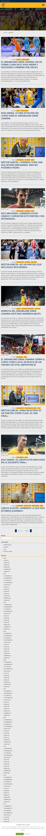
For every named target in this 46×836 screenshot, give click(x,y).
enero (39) (7, 715)
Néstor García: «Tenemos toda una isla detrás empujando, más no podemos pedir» (22, 165)
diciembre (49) (8, 748)
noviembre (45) (8, 693)
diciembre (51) (8, 633)
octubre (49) (7, 753)
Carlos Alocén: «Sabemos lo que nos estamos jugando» (23, 509)
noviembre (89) (8, 779)
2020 (5, 717)
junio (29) (6, 646)
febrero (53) (7, 655)
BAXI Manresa (20, 357)
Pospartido (34, 262)
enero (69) (7, 773)
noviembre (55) (8, 635)
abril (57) (6, 680)
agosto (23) (7, 671)
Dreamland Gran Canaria (27, 308)
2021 (5, 688)
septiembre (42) (8, 726)
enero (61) (7, 571)
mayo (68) (6, 649)
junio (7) (6, 560)
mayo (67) (6, 591)
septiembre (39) (8, 582)
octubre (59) (7, 609)
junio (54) (6, 790)
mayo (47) (6, 764)
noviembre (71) (8, 808)
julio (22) (6, 644)
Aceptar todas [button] (20, 834)
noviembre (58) (8, 664)
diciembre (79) (8, 777)
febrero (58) (7, 569)
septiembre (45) (8, 640)
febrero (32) (7, 627)
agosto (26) (7, 584)
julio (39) (6, 817)
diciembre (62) (8, 604)
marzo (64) (7, 682)
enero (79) (7, 801)
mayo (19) (6, 735)
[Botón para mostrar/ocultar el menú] (43, 5)
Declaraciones (20, 160)
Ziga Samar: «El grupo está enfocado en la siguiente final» (23, 461)
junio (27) (6, 589)
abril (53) (6, 564)
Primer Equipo (7, 544)
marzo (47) (7, 711)
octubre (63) (7, 638)
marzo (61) (7, 653)
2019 (5, 746)
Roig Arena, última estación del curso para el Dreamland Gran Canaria (20, 116)
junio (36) (6, 819)
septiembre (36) (8, 697)
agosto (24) (7, 786)
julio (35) (6, 587)
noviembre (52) (8, 578)
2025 (5, 573)
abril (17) (6, 737)
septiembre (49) (8, 755)
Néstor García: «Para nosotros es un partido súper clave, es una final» (21, 413)
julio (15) (6, 673)
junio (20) (6, 618)
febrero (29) (7, 684)
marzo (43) (7, 624)
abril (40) (6, 708)
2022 (5, 660)
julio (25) (6, 615)
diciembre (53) (8, 576)
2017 (5, 804)
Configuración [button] (27, 834)
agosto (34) (7, 815)
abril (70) (6, 651)
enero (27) (7, 686)
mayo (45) (6, 562)
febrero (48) (7, 799)
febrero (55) (7, 598)
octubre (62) (7, 580)
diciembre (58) (8, 719)
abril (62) (6, 795)
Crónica (19, 59)
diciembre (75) (8, 806)
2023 (5, 631)
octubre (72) (7, 781)
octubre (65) (7, 724)
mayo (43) (6, 677)
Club (5, 549)
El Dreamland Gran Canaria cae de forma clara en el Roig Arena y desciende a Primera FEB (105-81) (21, 64)
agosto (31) (7, 757)
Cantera (6, 547)
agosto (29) (7, 642)
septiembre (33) (8, 669)
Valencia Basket (25, 59)
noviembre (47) (8, 750)
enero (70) (7, 600)
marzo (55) (7, 567)
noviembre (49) (8, 607)
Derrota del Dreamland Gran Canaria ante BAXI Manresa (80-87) (21, 312)
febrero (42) (7, 742)
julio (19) (6, 788)
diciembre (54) (8, 662)
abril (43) (6, 766)
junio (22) (6, 704)
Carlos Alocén (27, 505)
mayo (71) (6, 792)
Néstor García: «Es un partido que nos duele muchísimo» (21, 266)
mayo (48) (6, 706)
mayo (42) (6, 620)
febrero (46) (7, 770)
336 (27, 531)
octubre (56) (7, 695)
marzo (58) (7, 797)
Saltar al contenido (5, 1)
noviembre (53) (8, 722)
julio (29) (6, 731)
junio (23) (6, 761)
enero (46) (7, 744)
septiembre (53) (8, 812)
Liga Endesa (27, 160)
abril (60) (6, 593)
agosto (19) (7, 613)
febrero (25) (7, 713)
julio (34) (6, 759)
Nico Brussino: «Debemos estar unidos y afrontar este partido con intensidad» (22, 216)
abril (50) (6, 622)
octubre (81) (7, 666)
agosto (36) (7, 700)
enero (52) (7, 629)
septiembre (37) (8, 611)
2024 (5, 602)
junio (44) (6, 733)
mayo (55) (6, 821)
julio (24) (6, 702)
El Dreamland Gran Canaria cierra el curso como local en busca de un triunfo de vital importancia (23, 362)
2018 (5, 775)
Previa (18, 110)
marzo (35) (7, 739)
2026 (5, 558)
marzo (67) (7, 595)
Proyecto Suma (8, 551)
